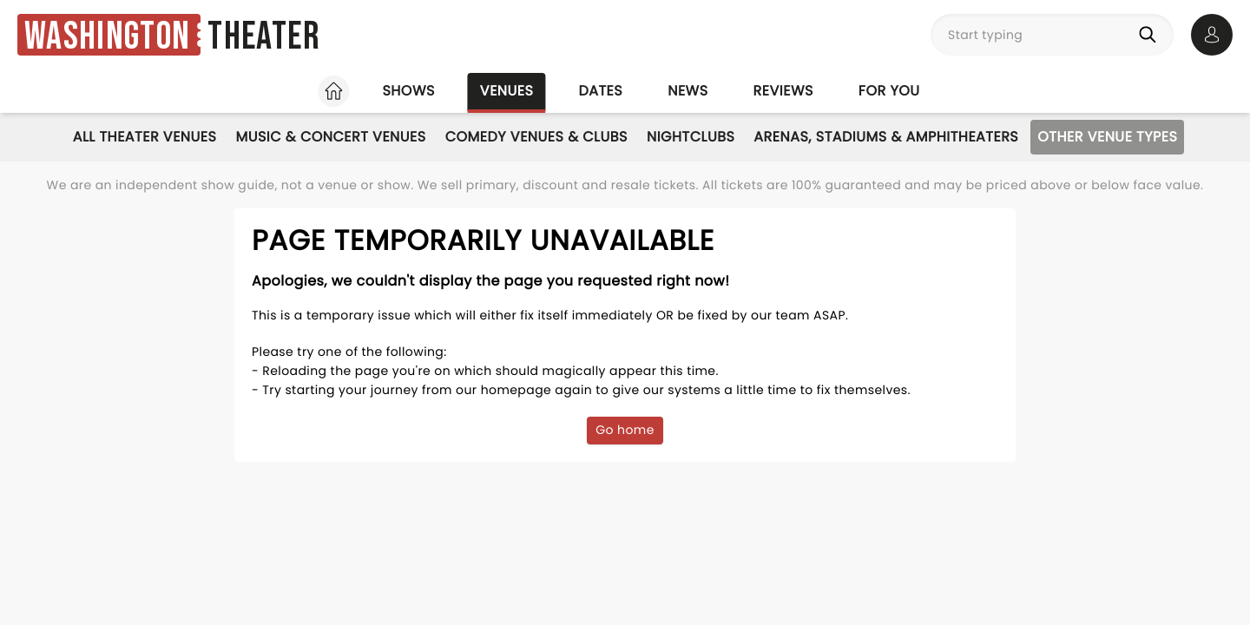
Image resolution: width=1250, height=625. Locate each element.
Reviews (783, 91)
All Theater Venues (145, 137)
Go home (625, 429)
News (687, 91)
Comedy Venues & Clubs (536, 137)
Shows (408, 91)
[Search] (1151, 35)
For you (889, 91)
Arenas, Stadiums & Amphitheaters (885, 137)
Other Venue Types (1107, 137)
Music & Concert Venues (330, 137)
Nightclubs (690, 137)
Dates (600, 91)
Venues (507, 91)
